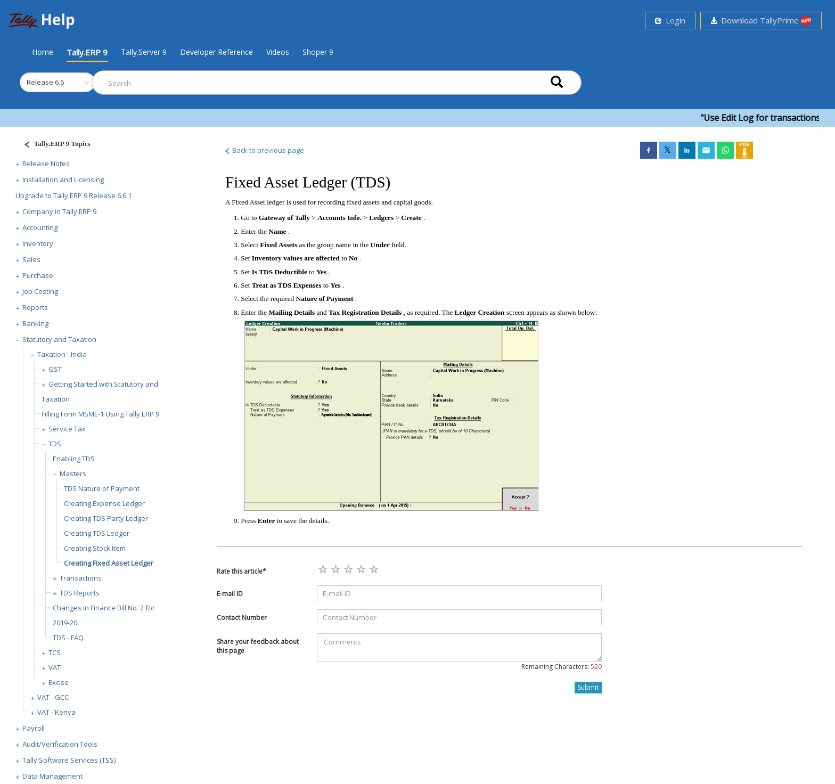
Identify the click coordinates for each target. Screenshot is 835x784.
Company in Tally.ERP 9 (59, 211)
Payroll (33, 728)
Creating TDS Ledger (96, 533)
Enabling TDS (74, 458)
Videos (277, 52)
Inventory (37, 243)
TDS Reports (80, 593)
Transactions (81, 578)
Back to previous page (264, 150)
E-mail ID (230, 593)
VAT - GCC (53, 697)
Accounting (40, 227)
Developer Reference (216, 52)
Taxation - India (62, 354)
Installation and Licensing (63, 179)
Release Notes (46, 163)
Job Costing (40, 291)
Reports (35, 307)
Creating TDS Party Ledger (106, 518)
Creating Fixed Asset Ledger (108, 563)
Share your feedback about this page (258, 646)
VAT (54, 667)
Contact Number (242, 617)
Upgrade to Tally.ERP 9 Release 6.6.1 (73, 195)
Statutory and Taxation (59, 339)
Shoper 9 (317, 52)
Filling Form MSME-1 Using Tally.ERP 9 (100, 414)
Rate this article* (241, 571)
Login (670, 20)
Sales (31, 259)
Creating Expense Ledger (104, 503)
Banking (35, 323)
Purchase (37, 275)
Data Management (52, 776)
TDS (54, 443)
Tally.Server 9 (144, 52)
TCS (54, 652)
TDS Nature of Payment (102, 488)
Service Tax (67, 429)
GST (55, 369)
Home (42, 51)
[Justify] (54, 145)
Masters (73, 473)
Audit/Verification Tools (59, 744)
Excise (58, 682)
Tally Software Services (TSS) (69, 760)
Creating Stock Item (95, 548)
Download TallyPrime (761, 20)
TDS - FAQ (68, 637)
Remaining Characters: (561, 666)
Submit (588, 687)
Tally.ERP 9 (87, 52)
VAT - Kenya (56, 712)
